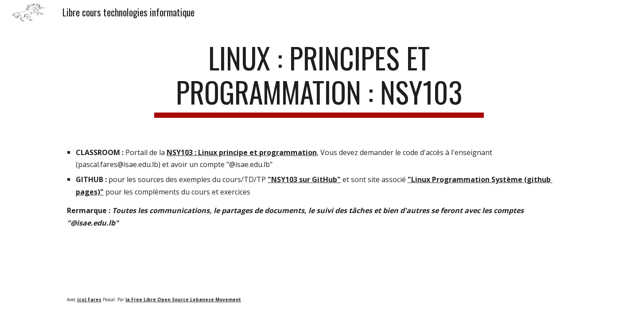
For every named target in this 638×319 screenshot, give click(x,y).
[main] (319, 79)
